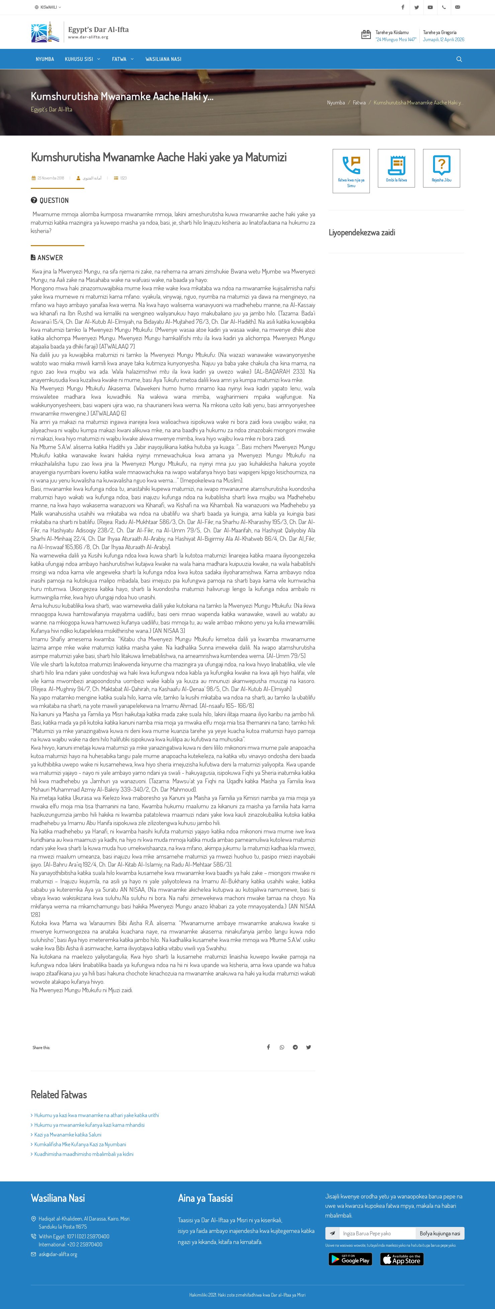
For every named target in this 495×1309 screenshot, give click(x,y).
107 (70, 1236)
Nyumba (336, 102)
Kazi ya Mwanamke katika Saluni (66, 1134)
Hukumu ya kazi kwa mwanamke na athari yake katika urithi (95, 1115)
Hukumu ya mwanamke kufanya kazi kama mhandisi (88, 1124)
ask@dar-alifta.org (58, 1254)
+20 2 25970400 (84, 1244)
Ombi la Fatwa (396, 180)
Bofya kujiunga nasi (440, 1233)
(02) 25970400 (93, 1236)
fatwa (359, 102)
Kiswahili (48, 7)
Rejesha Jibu (441, 180)
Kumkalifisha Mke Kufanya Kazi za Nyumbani (78, 1144)
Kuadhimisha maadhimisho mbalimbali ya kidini (82, 1154)
